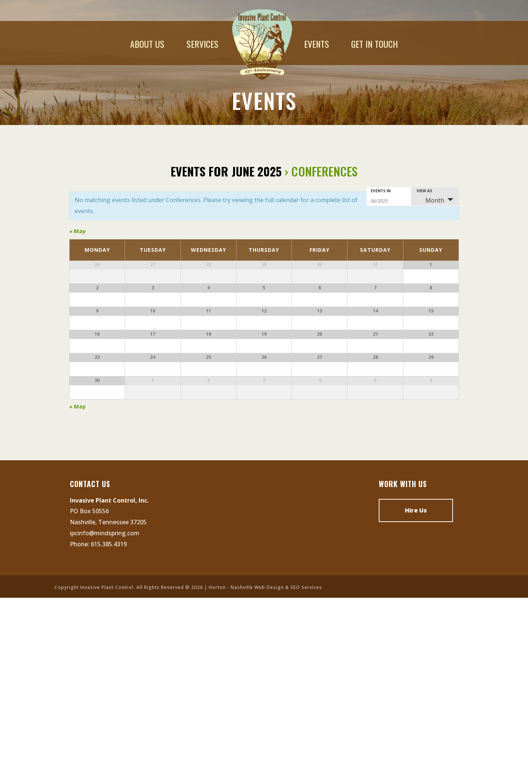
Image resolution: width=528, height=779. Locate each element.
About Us (147, 43)
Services (202, 43)
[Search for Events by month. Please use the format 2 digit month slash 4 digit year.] (389, 200)
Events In (380, 191)
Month (430, 200)
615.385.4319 (109, 725)
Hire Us (416, 691)
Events (316, 43)
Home (261, 44)
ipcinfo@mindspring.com (104, 714)
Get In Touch (374, 43)
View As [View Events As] (424, 191)
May (77, 231)
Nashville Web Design (257, 768)
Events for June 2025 (226, 171)
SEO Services (306, 768)
